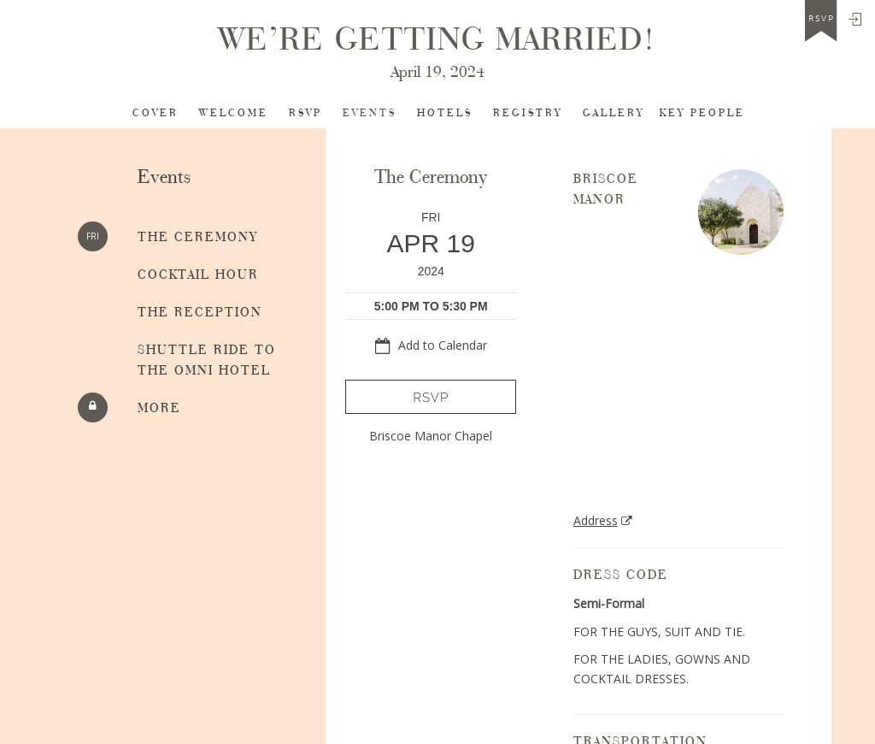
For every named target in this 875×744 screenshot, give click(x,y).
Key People (702, 113)
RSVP (305, 113)
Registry (527, 113)
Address (595, 520)
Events (369, 113)
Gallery (613, 113)
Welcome (233, 113)
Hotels (445, 113)
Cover (155, 113)
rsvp (821, 19)
